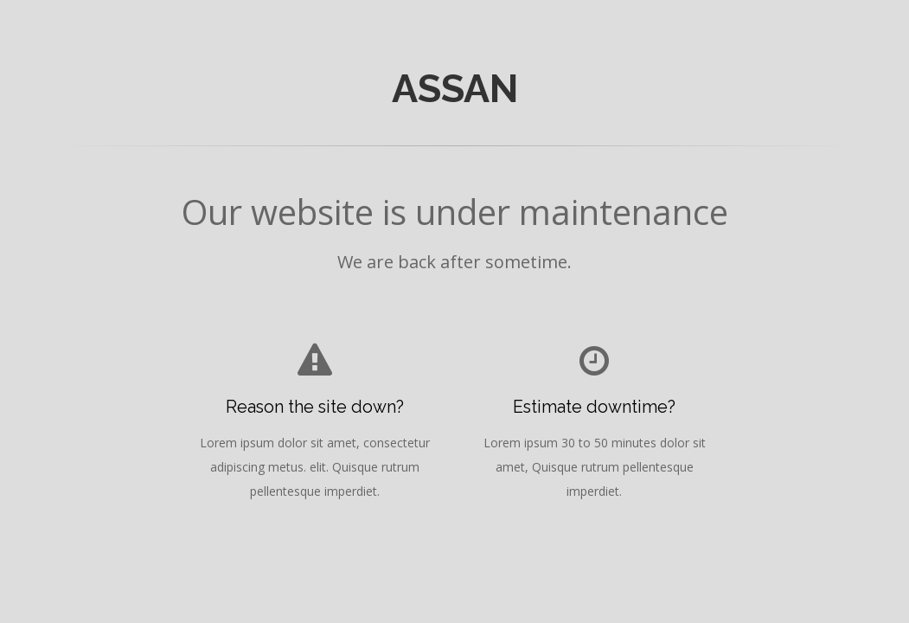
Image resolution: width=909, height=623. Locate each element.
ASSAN (455, 88)
